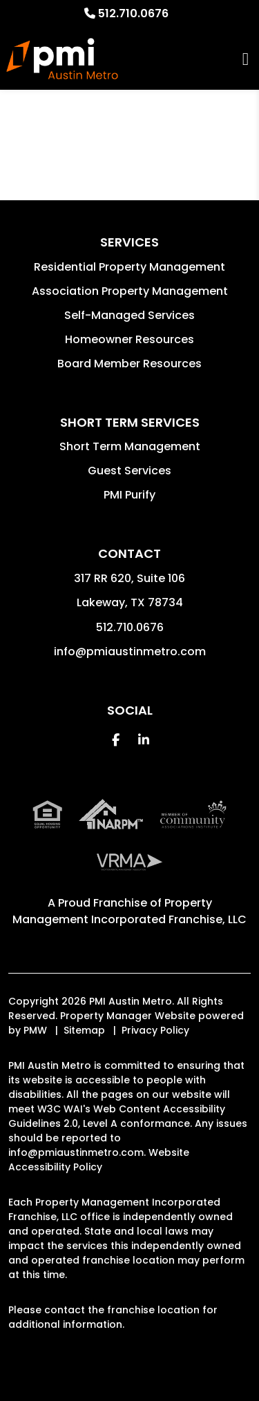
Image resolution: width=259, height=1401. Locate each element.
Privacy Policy (155, 1030)
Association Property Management (130, 291)
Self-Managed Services (129, 315)
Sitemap (84, 1030)
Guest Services (129, 471)
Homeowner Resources (129, 339)
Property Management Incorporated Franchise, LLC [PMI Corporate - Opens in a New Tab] (129, 911)
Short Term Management (129, 446)
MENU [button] (245, 59)
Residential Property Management (129, 267)
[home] (62, 58)
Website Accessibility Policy (98, 1160)
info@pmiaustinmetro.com (130, 651)
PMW (35, 1030)
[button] (116, 740)
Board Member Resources (129, 363)
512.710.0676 (133, 13)
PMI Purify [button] (129, 495)
